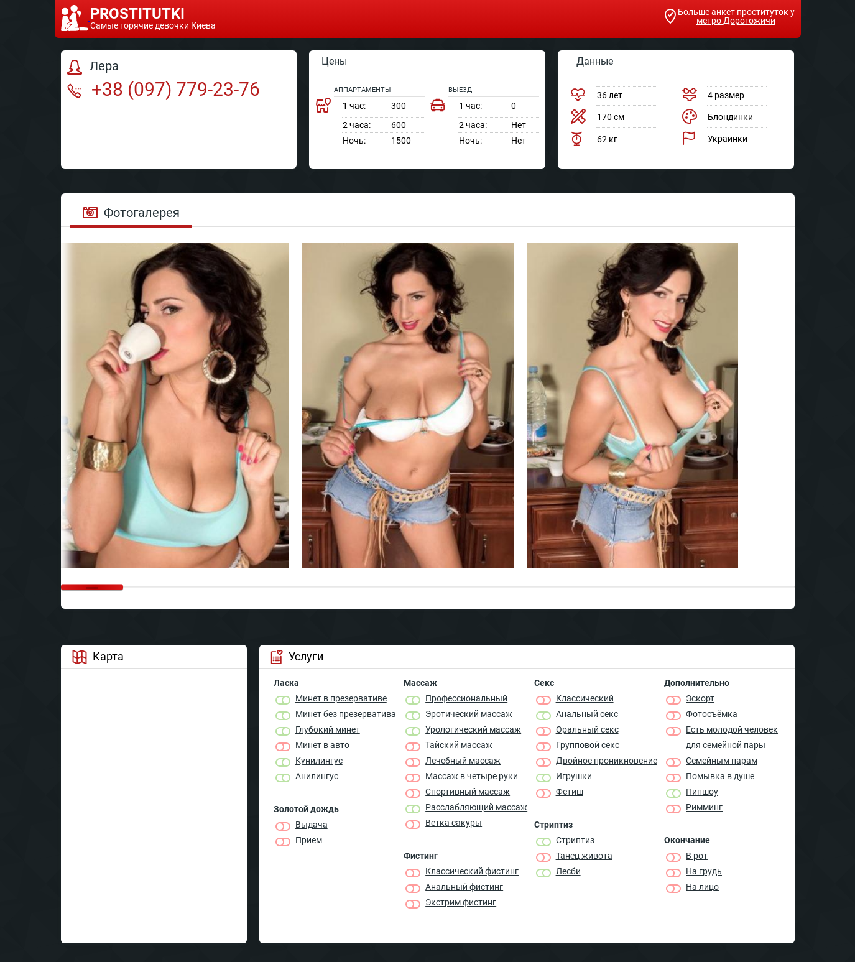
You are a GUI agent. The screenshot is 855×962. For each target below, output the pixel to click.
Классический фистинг (472, 871)
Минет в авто (322, 745)
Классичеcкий (585, 698)
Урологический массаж (473, 729)
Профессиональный (466, 698)
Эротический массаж (468, 714)
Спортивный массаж (467, 792)
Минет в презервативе (341, 698)
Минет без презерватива (345, 714)
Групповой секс (587, 745)
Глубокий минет (327, 729)
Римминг (704, 807)
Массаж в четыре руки (471, 776)
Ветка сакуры (453, 823)
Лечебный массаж (463, 760)
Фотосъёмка (711, 714)
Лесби (568, 871)
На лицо (702, 887)
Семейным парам (721, 760)
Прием (308, 840)
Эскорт (700, 698)
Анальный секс (587, 714)
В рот (697, 856)
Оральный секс (587, 729)
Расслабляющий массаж (476, 807)
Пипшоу (702, 792)
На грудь (704, 871)
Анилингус (316, 776)
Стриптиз (575, 840)
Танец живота (584, 856)
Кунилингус (319, 760)
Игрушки (574, 776)
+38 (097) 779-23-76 (163, 89)
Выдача (311, 825)
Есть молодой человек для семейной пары (732, 737)
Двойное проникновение (606, 760)
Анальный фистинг (464, 887)
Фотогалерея (131, 212)
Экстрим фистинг (460, 902)
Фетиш (569, 792)
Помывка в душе (720, 776)
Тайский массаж (458, 745)
